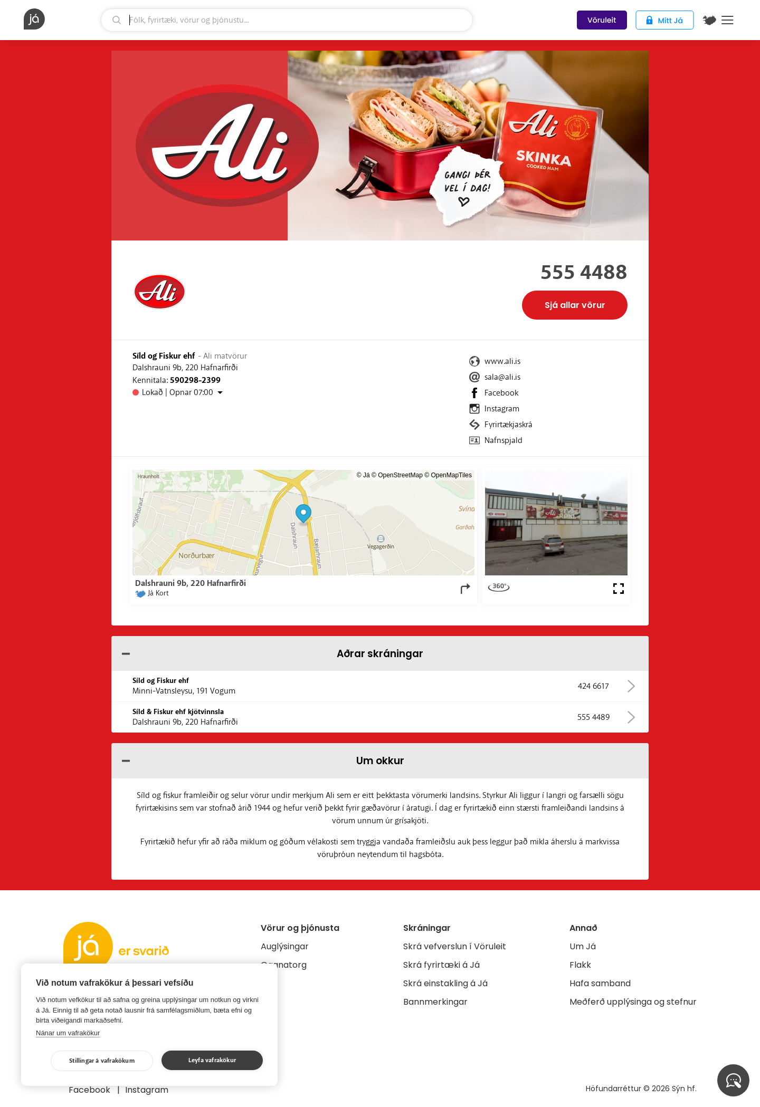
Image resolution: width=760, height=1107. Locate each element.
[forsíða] (61, 19)
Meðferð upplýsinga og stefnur (633, 1002)
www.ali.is (502, 361)
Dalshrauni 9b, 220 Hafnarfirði (185, 367)
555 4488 (584, 272)
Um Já (582, 946)
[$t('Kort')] (709, 20)
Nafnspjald (503, 440)
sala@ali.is (502, 377)
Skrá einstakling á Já (445, 983)
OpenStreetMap (400, 475)
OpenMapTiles (451, 475)
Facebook (501, 393)
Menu (727, 20)
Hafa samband (600, 983)
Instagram (501, 408)
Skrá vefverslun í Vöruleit (454, 946)
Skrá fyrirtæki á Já (441, 965)
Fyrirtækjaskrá (508, 424)
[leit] (286, 20)
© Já (363, 475)
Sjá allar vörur (575, 305)
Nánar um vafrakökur (68, 1033)
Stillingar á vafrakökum (102, 1061)
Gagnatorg (284, 965)
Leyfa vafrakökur (212, 1060)
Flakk (580, 965)
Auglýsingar (285, 946)
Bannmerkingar (435, 1002)
